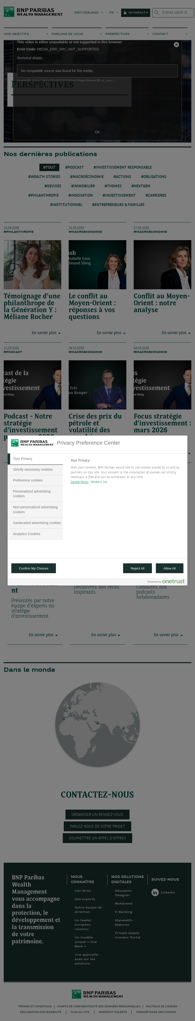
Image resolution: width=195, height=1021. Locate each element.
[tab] (35, 458)
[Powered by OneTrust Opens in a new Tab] (166, 582)
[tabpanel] (127, 472)
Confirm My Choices (33, 568)
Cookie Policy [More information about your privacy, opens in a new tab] (80, 482)
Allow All (169, 568)
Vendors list (99, 482)
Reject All (138, 568)
